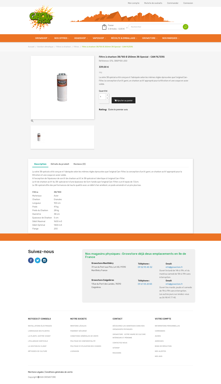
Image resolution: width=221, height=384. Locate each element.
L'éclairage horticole (38, 341)
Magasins (117, 353)
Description (40, 164)
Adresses (159, 341)
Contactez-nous (120, 343)
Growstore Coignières (102, 280)
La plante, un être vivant (39, 336)
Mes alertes (160, 351)
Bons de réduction (163, 346)
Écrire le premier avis (118, 110)
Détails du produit (60, 164)
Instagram (44, 260)
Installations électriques (40, 326)
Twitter (37, 260)
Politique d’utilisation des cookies (85, 346)
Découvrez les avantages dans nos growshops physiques (129, 327)
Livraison (74, 351)
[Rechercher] (158, 27)
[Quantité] (102, 97)
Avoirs (158, 336)
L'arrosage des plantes (39, 331)
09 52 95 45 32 (145, 267)
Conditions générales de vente (84, 336)
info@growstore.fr (174, 267)
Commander (172, 3)
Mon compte (133, 3)
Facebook (31, 260)
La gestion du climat (37, 346)
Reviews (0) (80, 164)
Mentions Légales (36, 372)
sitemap (116, 348)
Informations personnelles (167, 326)
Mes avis (158, 356)
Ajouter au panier (124, 101)
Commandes (160, 331)
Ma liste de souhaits (153, 3)
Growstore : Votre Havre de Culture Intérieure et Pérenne (129, 336)
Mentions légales (78, 326)
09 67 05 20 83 (145, 284)
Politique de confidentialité (82, 341)
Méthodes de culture (37, 351)
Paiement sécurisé (78, 331)
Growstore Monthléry (102, 263)
